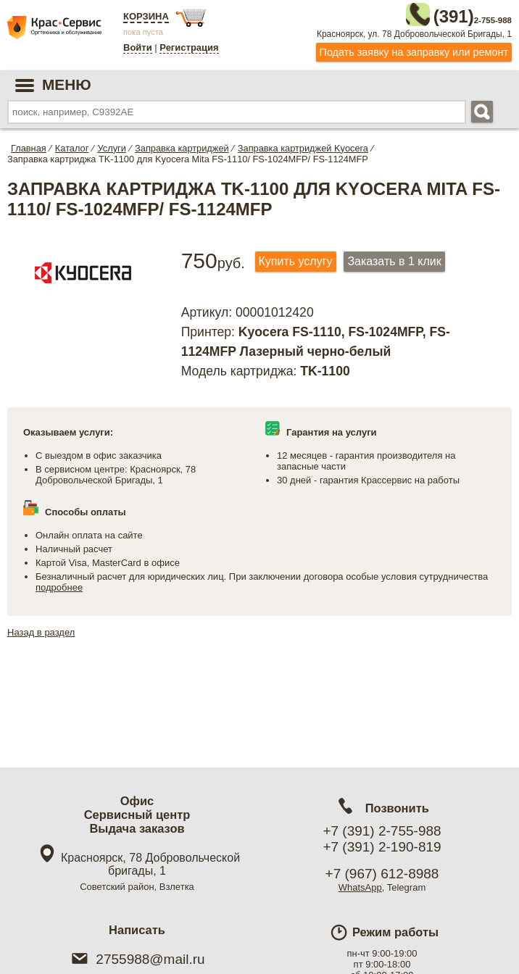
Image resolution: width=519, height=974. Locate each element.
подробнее (59, 584)
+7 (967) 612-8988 (382, 873)
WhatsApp (360, 887)
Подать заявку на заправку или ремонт (414, 48)
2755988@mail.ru (136, 959)
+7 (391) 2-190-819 (382, 846)
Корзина (146, 16)
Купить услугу (296, 257)
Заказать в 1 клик (394, 257)
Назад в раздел (41, 629)
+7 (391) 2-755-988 (382, 830)
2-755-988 (438, 13)
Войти (137, 47)
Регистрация (188, 47)
